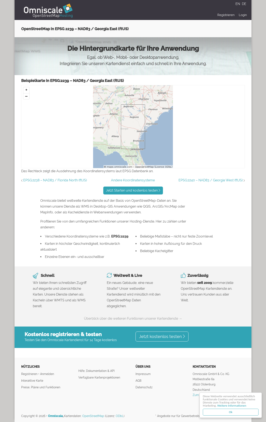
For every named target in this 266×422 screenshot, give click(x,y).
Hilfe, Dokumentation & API (96, 370)
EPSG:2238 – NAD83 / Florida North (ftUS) (55, 180)
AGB (138, 380)
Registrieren (226, 15)
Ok (231, 412)
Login (243, 15)
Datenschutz (144, 387)
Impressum (143, 374)
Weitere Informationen (232, 405)
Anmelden (47, 374)
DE (244, 4)
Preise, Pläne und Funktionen (40, 387)
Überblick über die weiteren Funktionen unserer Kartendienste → (133, 319)
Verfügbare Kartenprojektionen (99, 377)
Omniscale (55, 416)
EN (238, 4)
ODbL (120, 416)
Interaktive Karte (32, 380)
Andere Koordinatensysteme (133, 180)
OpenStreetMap (93, 416)
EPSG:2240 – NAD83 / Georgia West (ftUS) (211, 180)
